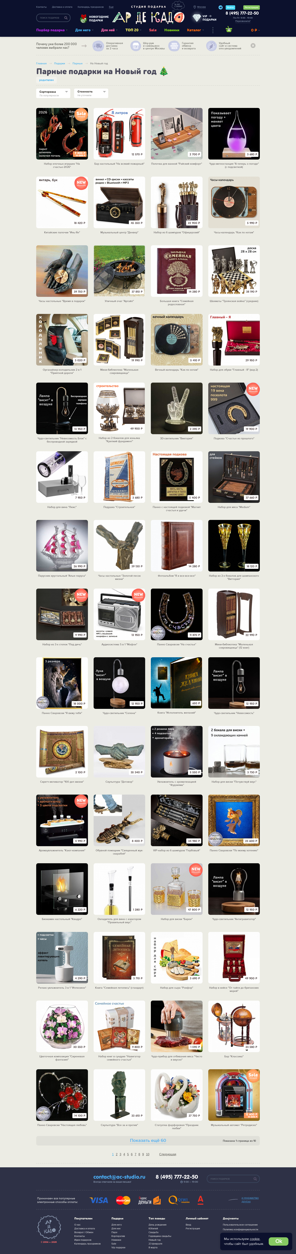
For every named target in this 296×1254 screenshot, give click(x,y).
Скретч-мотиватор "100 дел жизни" (62, 781)
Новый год (155, 1239)
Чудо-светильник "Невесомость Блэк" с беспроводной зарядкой (62, 440)
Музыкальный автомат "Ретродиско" (234, 1125)
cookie (255, 1239)
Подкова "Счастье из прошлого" (234, 438)
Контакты (41, 7)
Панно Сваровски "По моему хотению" (234, 850)
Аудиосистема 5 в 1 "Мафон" (119, 644)
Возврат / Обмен (83, 1232)
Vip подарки (118, 1247)
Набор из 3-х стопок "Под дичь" (62, 644)
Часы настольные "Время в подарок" (62, 301)
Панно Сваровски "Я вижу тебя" (62, 713)
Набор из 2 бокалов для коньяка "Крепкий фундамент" (119, 440)
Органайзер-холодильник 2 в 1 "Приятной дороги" (62, 371)
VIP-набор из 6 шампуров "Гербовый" (176, 850)
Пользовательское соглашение (240, 1224)
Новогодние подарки (97, 18)
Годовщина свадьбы (160, 1236)
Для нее (116, 1228)
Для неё (108, 30)
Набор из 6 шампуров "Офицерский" (177, 232)
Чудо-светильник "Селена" (119, 713)
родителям (46, 80)
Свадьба (153, 1232)
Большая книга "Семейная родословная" (176, 303)
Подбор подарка (50, 30)
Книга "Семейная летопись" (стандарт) (119, 987)
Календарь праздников (91, 7)
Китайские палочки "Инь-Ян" (62, 232)
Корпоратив (118, 1236)
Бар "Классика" (234, 1056)
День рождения (157, 1224)
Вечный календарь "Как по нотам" (176, 369)
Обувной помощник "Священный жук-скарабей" (119, 852)
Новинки (171, 30)
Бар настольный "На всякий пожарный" (119, 163)
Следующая (167, 1154)
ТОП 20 (132, 30)
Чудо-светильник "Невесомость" (234, 713)
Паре (114, 1232)
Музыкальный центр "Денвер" (119, 232)
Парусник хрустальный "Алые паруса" (62, 575)
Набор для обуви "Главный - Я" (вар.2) (234, 369)
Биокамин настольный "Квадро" (62, 919)
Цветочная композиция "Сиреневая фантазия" (62, 1058)
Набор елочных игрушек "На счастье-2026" (62, 165)
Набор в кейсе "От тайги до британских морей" (234, 989)
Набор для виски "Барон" (177, 919)
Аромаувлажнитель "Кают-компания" (62, 850)
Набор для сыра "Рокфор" (176, 987)
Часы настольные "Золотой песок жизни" (119, 577)
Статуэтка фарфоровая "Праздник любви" (176, 1127)
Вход (188, 1224)
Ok (278, 1241)
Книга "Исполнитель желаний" (176, 712)
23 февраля (155, 1243)
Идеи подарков (82, 1239)
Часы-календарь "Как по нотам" (234, 232)
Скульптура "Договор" (119, 781)
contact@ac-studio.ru (119, 1177)
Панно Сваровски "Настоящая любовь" (62, 1125)
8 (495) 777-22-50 (242, 13)
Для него (83, 30)
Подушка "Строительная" (119, 507)
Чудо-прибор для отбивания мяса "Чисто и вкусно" (176, 1058)
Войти (230, 7)
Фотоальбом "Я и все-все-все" (177, 575)
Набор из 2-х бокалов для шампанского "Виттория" (234, 577)
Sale (153, 30)
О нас (77, 1224)
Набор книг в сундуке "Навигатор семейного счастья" (119, 1058)
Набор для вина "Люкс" (62, 507)
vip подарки (209, 18)
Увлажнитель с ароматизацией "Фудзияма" (176, 783)
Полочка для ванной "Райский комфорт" (176, 163)
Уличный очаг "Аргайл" (119, 301)
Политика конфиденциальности (240, 1229)
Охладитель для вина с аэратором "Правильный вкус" (119, 921)
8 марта (153, 1247)
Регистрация (251, 7)
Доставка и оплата (62, 7)
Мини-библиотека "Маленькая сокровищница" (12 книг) (234, 646)
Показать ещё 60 (148, 1140)
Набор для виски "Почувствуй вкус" (234, 781)
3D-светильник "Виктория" (176, 438)
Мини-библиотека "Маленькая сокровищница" (119, 371)
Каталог (194, 30)
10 (147, 1154)
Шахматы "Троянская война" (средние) (234, 301)
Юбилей (153, 1228)
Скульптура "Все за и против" (119, 1125)
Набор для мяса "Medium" (234, 507)
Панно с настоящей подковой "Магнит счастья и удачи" (177, 509)
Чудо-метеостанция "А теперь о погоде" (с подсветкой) (234, 165)
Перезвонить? (242, 21)
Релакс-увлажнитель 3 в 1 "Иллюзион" (62, 987)
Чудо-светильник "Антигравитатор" (234, 919)
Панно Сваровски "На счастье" (176, 644)
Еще (111, 7)
